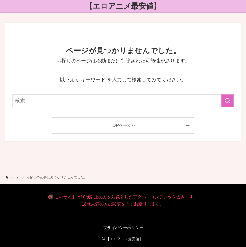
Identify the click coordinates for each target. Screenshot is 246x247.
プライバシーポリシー (123, 227)
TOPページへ (123, 125)
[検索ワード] (123, 100)
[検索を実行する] (227, 100)
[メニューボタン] (6, 6)
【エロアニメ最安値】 (123, 6)
